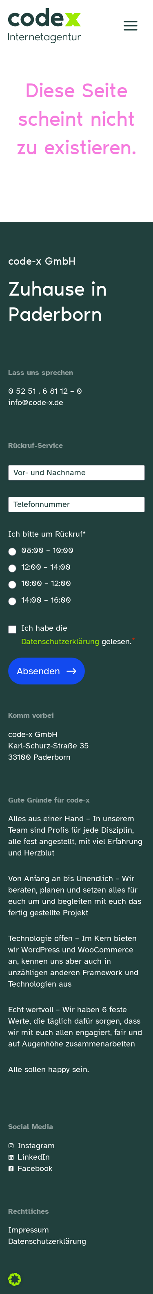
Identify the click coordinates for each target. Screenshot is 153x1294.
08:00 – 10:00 (47, 550)
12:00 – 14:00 (46, 567)
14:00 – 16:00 (46, 600)
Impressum (28, 1230)
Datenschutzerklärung (60, 641)
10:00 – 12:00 (46, 583)
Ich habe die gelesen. (78, 635)
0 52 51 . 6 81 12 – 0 (45, 391)
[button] (14, 1279)
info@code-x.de (35, 402)
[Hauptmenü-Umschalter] (130, 25)
